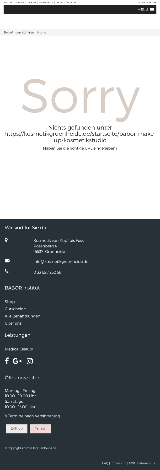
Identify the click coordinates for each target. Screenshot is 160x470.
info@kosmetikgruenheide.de (60, 261)
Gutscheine (15, 308)
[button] (143, 9)
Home (41, 32)
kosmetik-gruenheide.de (39, 448)
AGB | (133, 463)
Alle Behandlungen (22, 316)
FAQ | (106, 463)
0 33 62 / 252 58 (147, 2)
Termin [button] (40, 428)
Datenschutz (146, 463)
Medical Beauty (19, 349)
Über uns (13, 323)
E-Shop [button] (17, 428)
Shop (10, 301)
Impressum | (119, 463)
